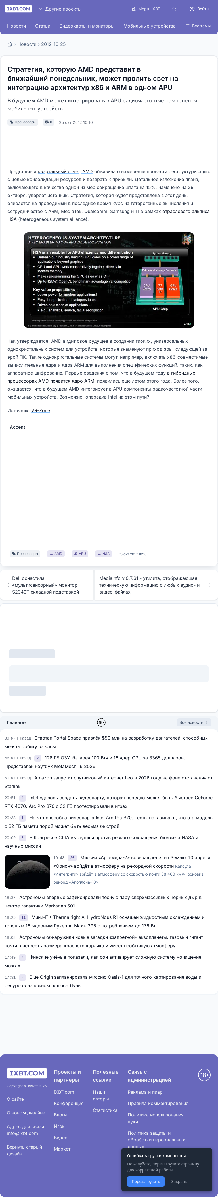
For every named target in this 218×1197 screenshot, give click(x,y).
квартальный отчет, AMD (65, 171)
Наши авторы (101, 1095)
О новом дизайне (26, 1113)
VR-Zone (40, 410)
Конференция (69, 1103)
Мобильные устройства (149, 26)
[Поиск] (174, 8)
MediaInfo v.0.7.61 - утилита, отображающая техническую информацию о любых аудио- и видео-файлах (156, 585)
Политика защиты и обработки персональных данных (156, 1139)
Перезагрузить (146, 1181)
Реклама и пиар (145, 1092)
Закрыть (179, 1181)
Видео (61, 1137)
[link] (38, 758)
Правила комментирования (158, 1103)
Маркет (62, 1149)
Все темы (198, 25)
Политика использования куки (156, 1118)
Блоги (60, 1115)
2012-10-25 (53, 44)
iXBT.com (64, 1092)
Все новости (194, 722)
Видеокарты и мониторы (87, 26)
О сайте (15, 1099)
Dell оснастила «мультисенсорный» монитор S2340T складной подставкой (42, 585)
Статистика (105, 1110)
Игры (60, 1126)
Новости (16, 26)
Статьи (42, 26)
